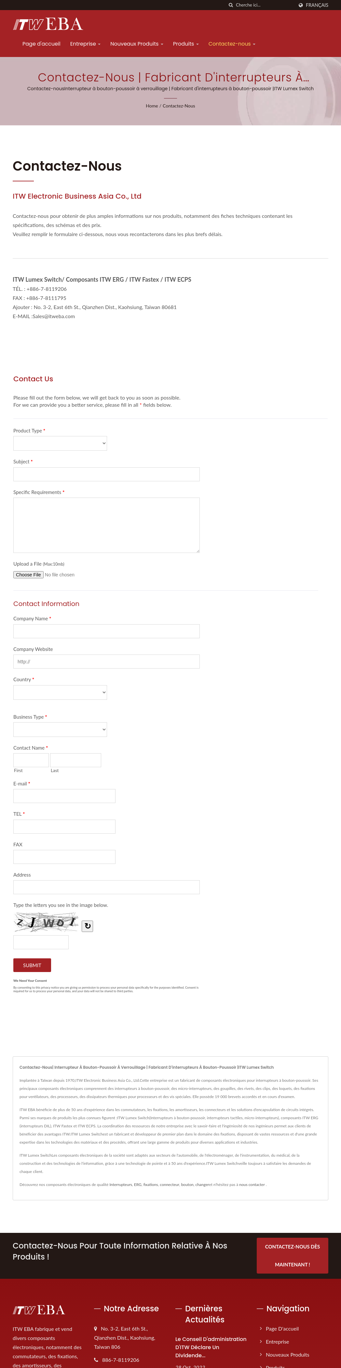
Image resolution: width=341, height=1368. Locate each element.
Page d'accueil (41, 44)
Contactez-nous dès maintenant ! (292, 1255)
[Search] (265, 5)
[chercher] (231, 5)
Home (152, 105)
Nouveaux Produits (136, 44)
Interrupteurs (121, 1184)
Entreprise (85, 44)
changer (202, 1184)
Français (317, 5)
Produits (186, 44)
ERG (138, 1184)
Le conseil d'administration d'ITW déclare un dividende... (211, 1347)
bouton (187, 1184)
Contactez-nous (232, 44)
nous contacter (252, 1184)
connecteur (169, 1184)
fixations (150, 1184)
